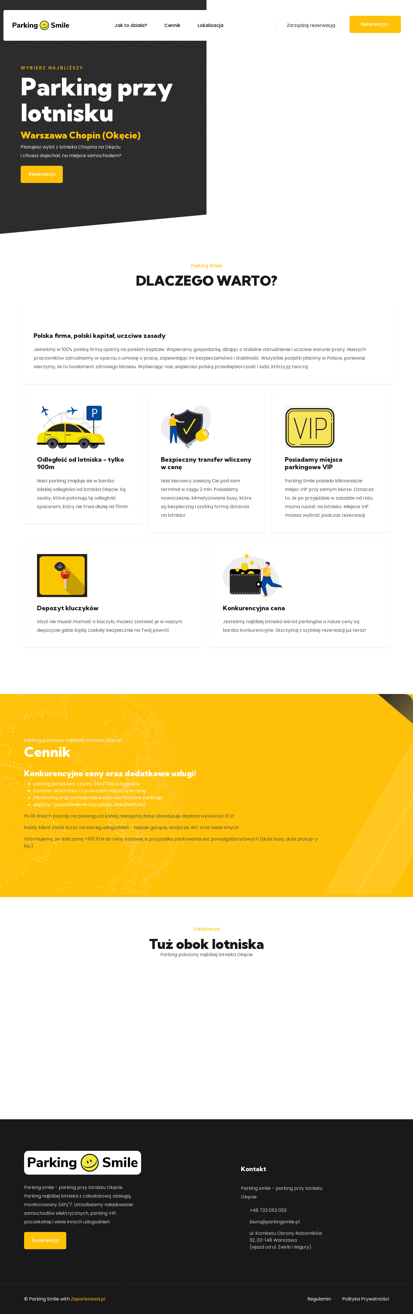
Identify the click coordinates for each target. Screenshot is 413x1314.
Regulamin (319, 1299)
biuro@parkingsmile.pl (275, 1222)
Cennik (172, 25)
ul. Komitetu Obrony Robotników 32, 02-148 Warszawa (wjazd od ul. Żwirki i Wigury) (286, 1240)
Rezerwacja (42, 174)
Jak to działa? (130, 25)
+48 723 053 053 (268, 1210)
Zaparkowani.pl (88, 1299)
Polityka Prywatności (365, 1299)
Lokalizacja (210, 25)
